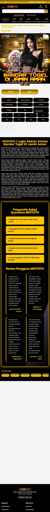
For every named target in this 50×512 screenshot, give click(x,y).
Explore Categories (19, 15)
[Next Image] (47, 60)
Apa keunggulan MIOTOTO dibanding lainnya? (23, 258)
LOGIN (29, 91)
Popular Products (31, 15)
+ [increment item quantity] (11, 128)
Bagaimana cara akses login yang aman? (22, 220)
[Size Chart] (41, 111)
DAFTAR (10, 91)
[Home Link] (12, 6)
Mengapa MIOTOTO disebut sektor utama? (22, 230)
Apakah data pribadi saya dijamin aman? (22, 239)
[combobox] (23, 11)
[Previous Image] (3, 60)
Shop (3, 7)
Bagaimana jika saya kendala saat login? (23, 249)
